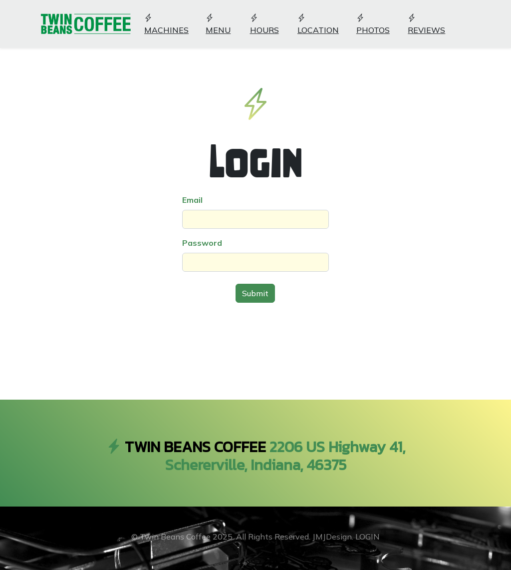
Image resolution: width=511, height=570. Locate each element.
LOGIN (367, 537)
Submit (255, 293)
